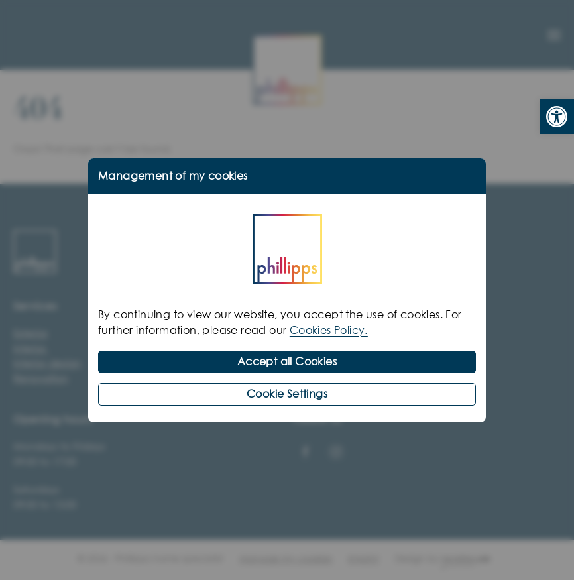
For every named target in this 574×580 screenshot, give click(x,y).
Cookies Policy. (329, 330)
